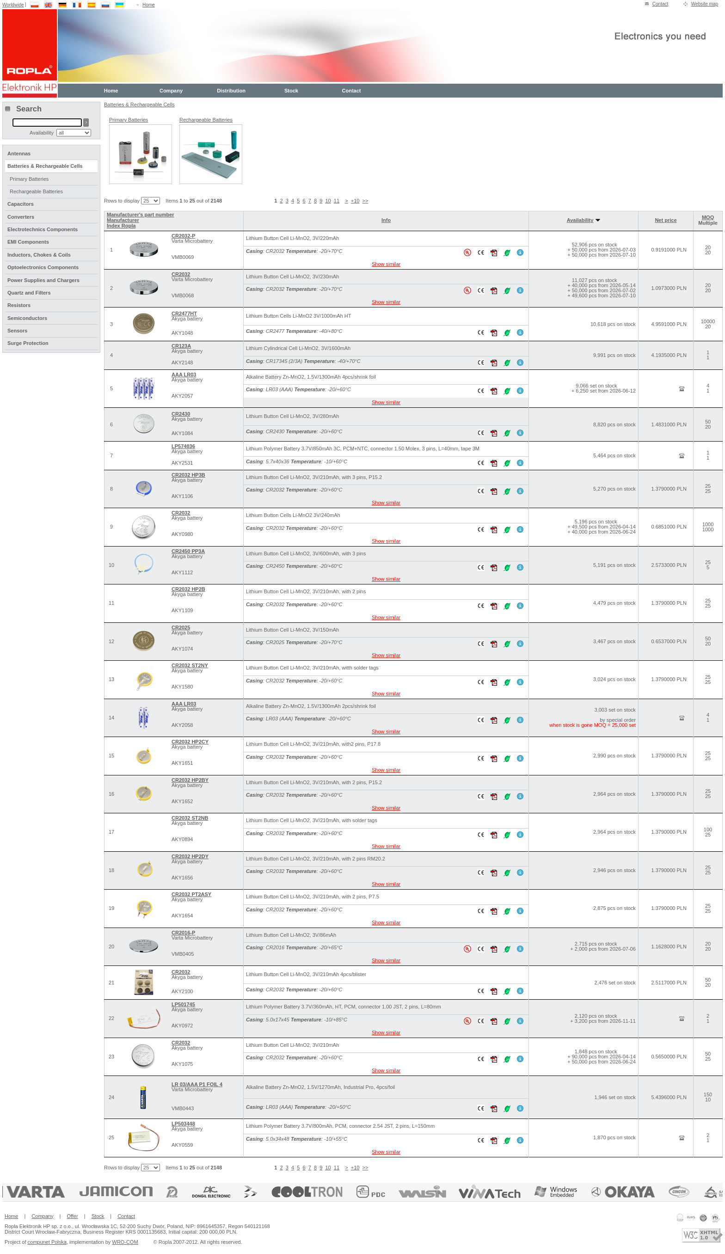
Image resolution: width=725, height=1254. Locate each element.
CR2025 (181, 627)
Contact (660, 3)
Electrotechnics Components (42, 229)
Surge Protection (28, 343)
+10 (355, 200)
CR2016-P (183, 932)
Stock (291, 90)
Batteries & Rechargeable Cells (139, 104)
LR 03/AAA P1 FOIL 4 (197, 1084)
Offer (72, 1216)
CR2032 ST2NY (190, 665)
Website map (704, 3)
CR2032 (181, 274)
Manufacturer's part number (140, 214)
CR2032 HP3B (188, 475)
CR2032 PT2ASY (191, 894)
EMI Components (28, 242)
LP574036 (183, 446)
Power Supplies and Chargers (43, 280)
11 (336, 200)
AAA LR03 (184, 374)
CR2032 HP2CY (190, 741)
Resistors (19, 305)
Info (386, 220)
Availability (584, 220)
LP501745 (183, 1004)
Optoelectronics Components (43, 267)
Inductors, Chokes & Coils (39, 255)
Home (148, 4)
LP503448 (183, 1123)
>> (365, 200)
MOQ (708, 217)
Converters (20, 217)
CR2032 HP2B (188, 589)
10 (328, 200)
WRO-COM (125, 1242)
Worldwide (13, 4)
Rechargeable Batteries (206, 120)
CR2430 (181, 414)
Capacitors (20, 204)
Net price (665, 220)
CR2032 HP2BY (190, 780)
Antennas (19, 153)
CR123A (181, 346)
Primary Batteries (128, 120)
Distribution (231, 90)
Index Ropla (121, 225)
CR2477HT (184, 313)
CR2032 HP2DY (190, 856)
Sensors (17, 330)
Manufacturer (123, 220)
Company (171, 90)
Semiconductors (27, 318)
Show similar (386, 264)
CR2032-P (183, 236)
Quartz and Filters (29, 292)
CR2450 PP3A (188, 551)
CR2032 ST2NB (190, 818)
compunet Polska (47, 1242)
